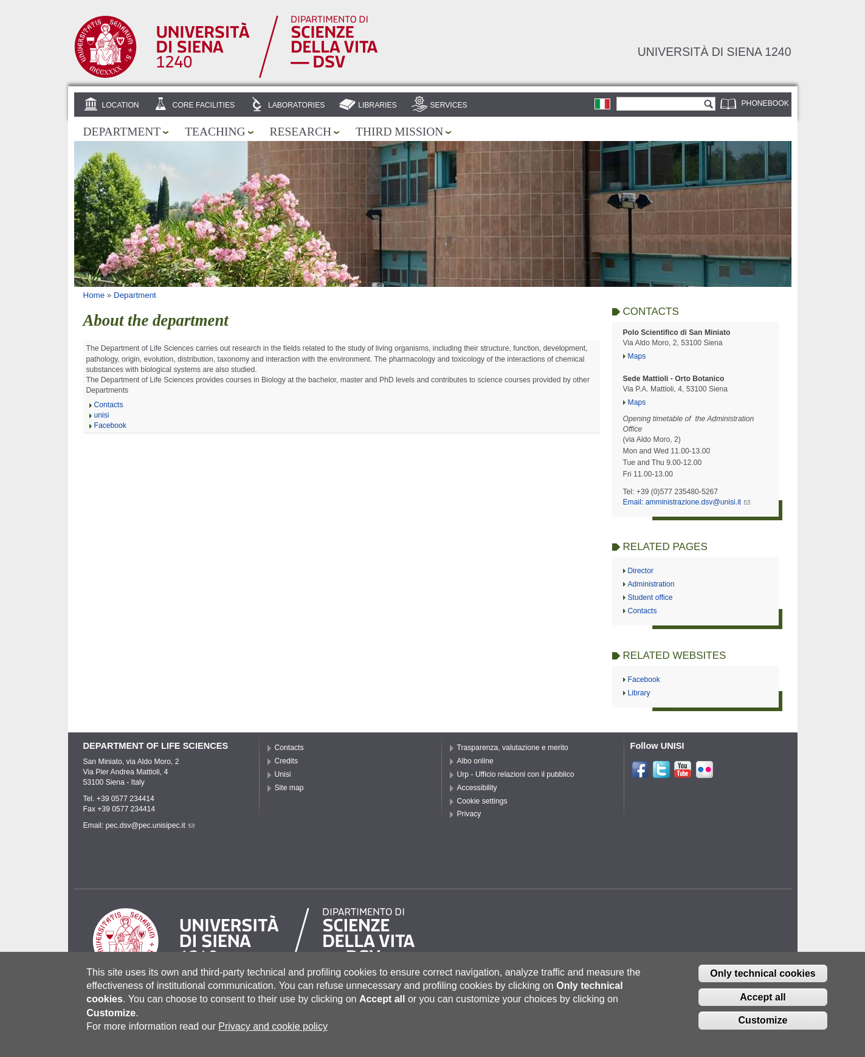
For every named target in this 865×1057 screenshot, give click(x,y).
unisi (101, 415)
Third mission (399, 131)
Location (120, 105)
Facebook (110, 425)
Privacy (469, 814)
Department (122, 131)
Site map (289, 787)
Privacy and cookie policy (273, 1035)
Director (641, 570)
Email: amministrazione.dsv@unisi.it (687, 502)
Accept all (763, 1005)
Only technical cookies (762, 981)
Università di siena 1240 (714, 51)
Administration (651, 584)
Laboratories (296, 105)
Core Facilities (203, 105)
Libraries (377, 105)
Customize (763, 1029)
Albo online (475, 761)
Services (448, 105)
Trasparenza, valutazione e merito (512, 747)
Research (301, 131)
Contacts (108, 405)
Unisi (283, 774)
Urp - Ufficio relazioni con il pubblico (515, 774)
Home (94, 295)
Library (639, 693)
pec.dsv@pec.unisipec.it (150, 825)
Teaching (215, 131)
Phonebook (765, 103)
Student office (650, 597)
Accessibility (477, 787)
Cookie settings (482, 801)
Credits (286, 761)
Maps (637, 356)
